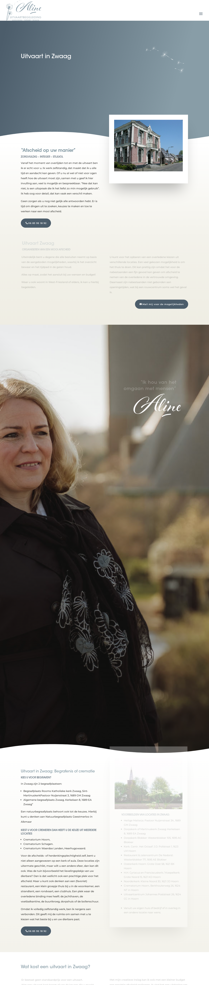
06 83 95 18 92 (37, 223)
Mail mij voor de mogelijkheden (163, 304)
